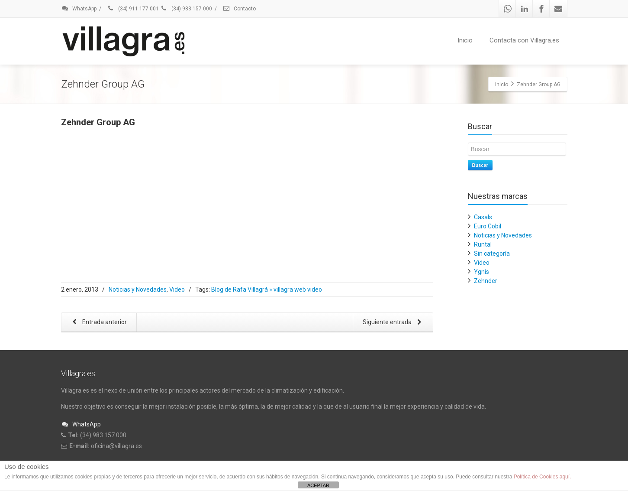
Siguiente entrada (394, 323)
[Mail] (558, 8)
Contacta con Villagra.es (524, 40)
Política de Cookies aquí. (542, 477)
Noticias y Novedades (138, 289)
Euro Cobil (487, 226)
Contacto (239, 9)
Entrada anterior (98, 323)
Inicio (465, 40)
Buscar (480, 165)
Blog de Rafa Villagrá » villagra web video (266, 289)
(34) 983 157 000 (186, 9)
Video (177, 289)
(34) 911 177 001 (133, 9)
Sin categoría (492, 253)
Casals (483, 217)
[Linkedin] (524, 8)
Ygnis (481, 271)
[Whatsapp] (507, 8)
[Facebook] (541, 8)
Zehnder (485, 280)
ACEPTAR (318, 485)
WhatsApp (79, 9)
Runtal (483, 244)
